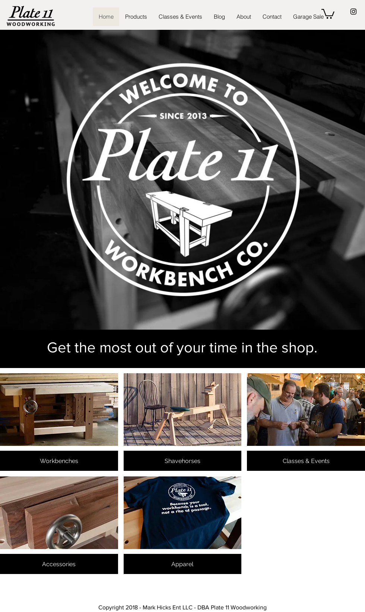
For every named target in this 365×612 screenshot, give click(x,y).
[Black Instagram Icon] (353, 11)
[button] (327, 13)
